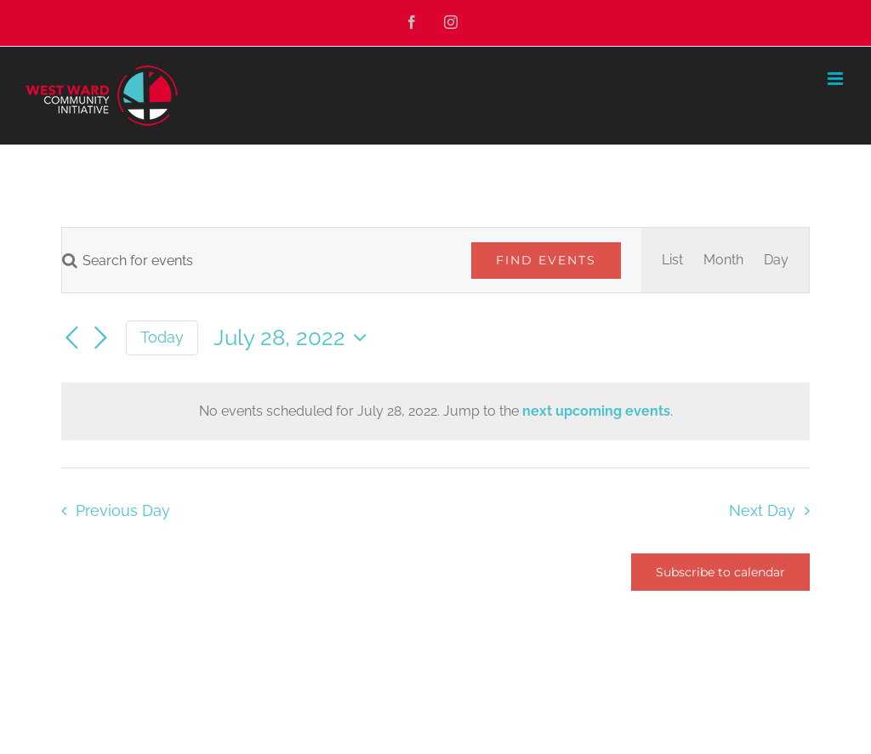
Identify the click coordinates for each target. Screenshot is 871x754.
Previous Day (123, 510)
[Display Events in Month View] (723, 260)
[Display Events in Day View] (776, 260)
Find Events (546, 260)
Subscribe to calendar (720, 572)
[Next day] (100, 339)
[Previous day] (71, 339)
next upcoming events (596, 411)
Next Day (762, 510)
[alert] (435, 411)
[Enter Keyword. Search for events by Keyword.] (256, 260)
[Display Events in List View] (672, 260)
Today (162, 337)
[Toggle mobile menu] (836, 79)
